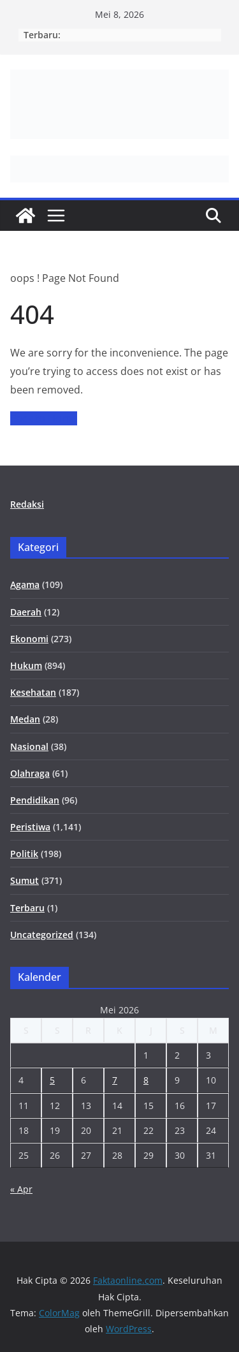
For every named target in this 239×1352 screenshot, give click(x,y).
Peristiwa (30, 827)
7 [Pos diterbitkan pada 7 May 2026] (114, 1080)
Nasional (29, 746)
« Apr (21, 1189)
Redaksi (27, 504)
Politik (24, 854)
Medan (25, 719)
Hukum (26, 665)
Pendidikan (34, 800)
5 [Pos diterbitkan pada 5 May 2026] (52, 1080)
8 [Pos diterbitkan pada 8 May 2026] (145, 1080)
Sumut (24, 880)
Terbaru (27, 908)
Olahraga (30, 773)
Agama (25, 584)
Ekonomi (29, 639)
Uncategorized (41, 935)
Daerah (25, 612)
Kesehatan (33, 692)
